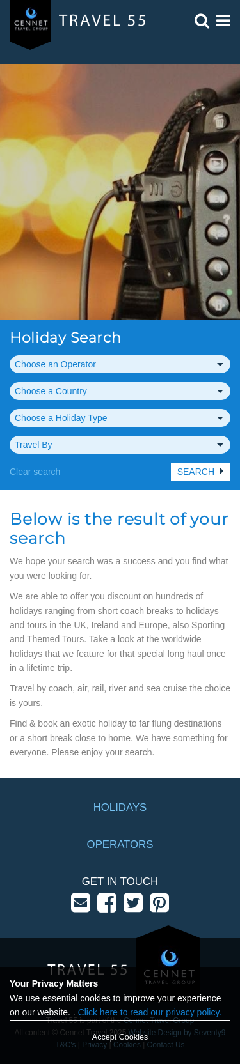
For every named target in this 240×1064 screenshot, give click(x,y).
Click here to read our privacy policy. (150, 1012)
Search (195, 471)
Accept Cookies (120, 1037)
